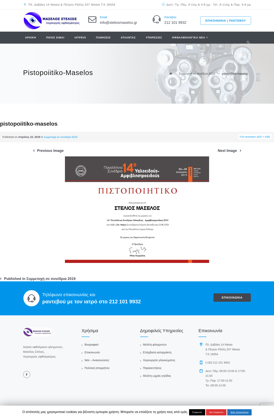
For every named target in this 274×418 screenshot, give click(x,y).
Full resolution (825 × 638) (255, 136)
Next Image (227, 151)
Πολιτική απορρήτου (97, 368)
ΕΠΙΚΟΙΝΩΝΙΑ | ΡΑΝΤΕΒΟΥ (225, 20)
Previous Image (50, 151)
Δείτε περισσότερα (239, 412)
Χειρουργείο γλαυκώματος (159, 360)
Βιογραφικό (92, 344)
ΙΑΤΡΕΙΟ (80, 37)
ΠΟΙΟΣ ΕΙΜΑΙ (55, 37)
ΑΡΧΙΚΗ (30, 37)
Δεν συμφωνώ (216, 412)
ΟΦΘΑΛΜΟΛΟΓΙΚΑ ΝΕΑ (188, 37)
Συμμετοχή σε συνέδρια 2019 (60, 136)
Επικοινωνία (92, 352)
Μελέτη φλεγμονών (155, 344)
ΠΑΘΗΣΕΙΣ (103, 37)
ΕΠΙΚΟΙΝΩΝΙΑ (232, 297)
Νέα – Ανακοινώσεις (97, 360)
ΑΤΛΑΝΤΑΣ (128, 37)
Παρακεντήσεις (152, 368)
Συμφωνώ (197, 412)
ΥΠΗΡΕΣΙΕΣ (154, 37)
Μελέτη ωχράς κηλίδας (157, 375)
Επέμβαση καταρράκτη (157, 352)
